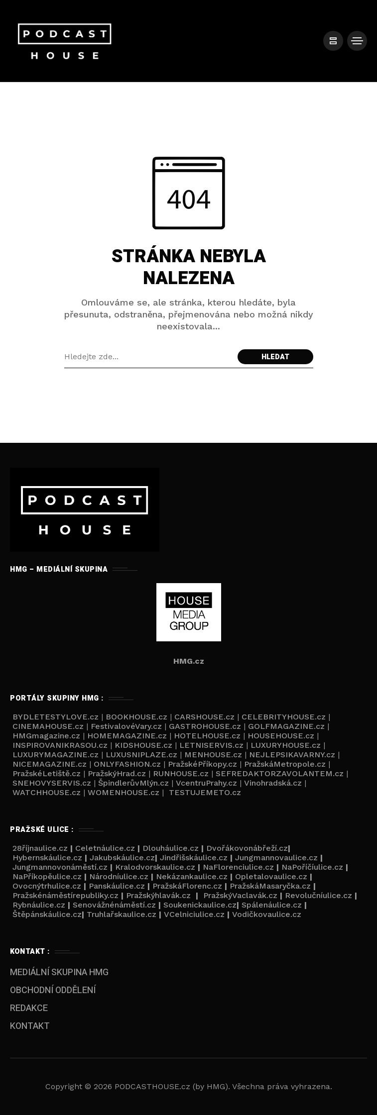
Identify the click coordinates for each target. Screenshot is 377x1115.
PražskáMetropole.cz (285, 764)
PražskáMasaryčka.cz (270, 886)
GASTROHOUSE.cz (205, 726)
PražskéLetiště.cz (46, 773)
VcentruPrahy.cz (206, 783)
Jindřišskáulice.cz (194, 857)
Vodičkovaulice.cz (266, 914)
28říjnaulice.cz (39, 848)
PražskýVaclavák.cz (240, 895)
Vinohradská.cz (273, 783)
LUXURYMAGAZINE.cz (55, 754)
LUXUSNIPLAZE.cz (141, 754)
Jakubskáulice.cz (122, 857)
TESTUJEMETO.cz (205, 792)
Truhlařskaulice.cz (121, 914)
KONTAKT (30, 1026)
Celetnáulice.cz (105, 848)
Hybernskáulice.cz (47, 857)
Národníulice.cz (118, 876)
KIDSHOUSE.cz (143, 745)
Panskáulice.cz (117, 886)
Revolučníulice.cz (318, 895)
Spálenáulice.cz (272, 905)
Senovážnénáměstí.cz (114, 905)
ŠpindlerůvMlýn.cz (133, 783)
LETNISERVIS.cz (211, 745)
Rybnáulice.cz (38, 905)
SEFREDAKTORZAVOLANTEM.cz (280, 773)
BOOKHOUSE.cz (136, 716)
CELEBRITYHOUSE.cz (284, 716)
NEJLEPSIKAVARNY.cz (292, 754)
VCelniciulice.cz (194, 914)
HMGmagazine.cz (46, 735)
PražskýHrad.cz (117, 773)
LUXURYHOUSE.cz (286, 745)
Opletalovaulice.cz (271, 876)
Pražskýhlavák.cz (158, 895)
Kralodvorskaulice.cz (155, 867)
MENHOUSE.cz (213, 754)
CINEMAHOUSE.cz (48, 726)
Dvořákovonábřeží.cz (247, 848)
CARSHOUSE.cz (204, 716)
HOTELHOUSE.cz (207, 735)
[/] (332, 41)
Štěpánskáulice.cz (47, 914)
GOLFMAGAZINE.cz (286, 726)
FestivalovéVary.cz (126, 726)
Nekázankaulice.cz (192, 876)
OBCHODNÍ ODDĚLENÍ (53, 990)
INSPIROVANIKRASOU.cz (60, 745)
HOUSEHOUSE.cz (281, 735)
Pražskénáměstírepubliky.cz (65, 895)
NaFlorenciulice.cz (238, 867)
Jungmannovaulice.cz (276, 857)
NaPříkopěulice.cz (47, 876)
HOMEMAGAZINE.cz (127, 735)
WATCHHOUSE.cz (46, 792)
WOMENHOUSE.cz (123, 792)
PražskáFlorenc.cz (187, 886)
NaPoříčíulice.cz (312, 867)
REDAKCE (29, 1008)
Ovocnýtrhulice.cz (46, 886)
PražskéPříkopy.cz (202, 764)
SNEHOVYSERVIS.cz (51, 783)
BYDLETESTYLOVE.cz (54, 716)
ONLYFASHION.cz (127, 764)
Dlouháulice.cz (170, 848)
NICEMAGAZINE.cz (49, 764)
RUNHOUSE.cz (181, 773)
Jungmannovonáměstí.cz (60, 867)
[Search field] (148, 357)
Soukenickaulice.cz (200, 905)
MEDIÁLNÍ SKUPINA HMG (59, 972)
